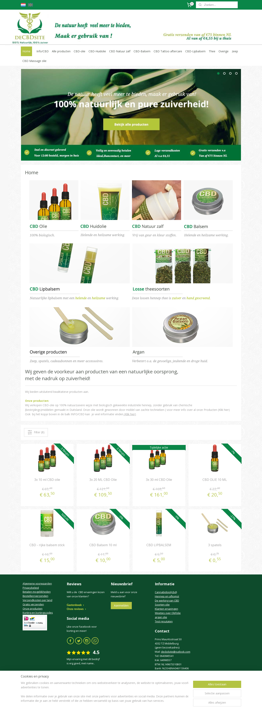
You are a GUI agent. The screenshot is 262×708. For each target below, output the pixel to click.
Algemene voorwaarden (37, 583)
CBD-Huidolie (97, 51)
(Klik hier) (129, 414)
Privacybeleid (31, 587)
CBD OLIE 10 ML (215, 479)
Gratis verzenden (33, 604)
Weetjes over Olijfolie (168, 613)
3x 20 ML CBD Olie (103, 479)
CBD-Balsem (142, 51)
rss (122, 700)
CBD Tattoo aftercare (168, 51)
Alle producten (61, 51)
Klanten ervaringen (166, 609)
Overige (224, 51)
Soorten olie (162, 604)
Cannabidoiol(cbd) (166, 592)
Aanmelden (121, 605)
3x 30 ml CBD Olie (159, 479)
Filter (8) (35, 432)
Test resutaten (164, 621)
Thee (212, 51)
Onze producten (32, 608)
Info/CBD (42, 51)
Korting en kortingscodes (38, 612)
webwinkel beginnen (137, 700)
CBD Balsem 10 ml (103, 545)
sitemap (113, 700)
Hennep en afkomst (167, 596)
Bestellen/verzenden (35, 596)
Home (26, 51)
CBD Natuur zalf (119, 51)
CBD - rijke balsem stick (47, 545)
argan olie (161, 617)
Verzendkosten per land (37, 600)
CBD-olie (79, 51)
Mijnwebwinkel (172, 700)
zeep (235, 51)
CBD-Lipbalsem (195, 51)
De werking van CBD (167, 600)
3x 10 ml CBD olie (47, 479)
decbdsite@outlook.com (175, 651)
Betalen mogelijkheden (37, 592)
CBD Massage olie (34, 61)
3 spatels (215, 545)
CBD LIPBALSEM (158, 545)
